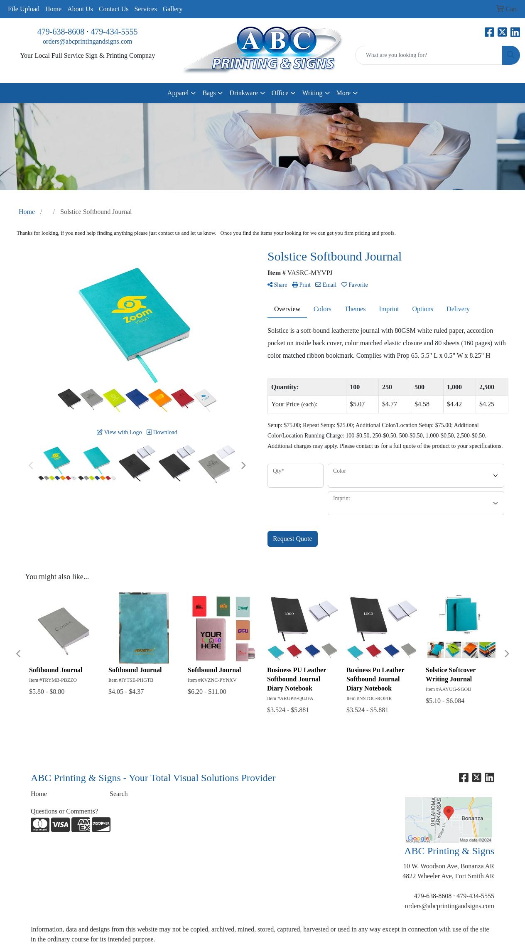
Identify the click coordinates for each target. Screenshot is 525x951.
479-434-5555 (114, 31)
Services (145, 8)
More (343, 92)
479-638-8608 (60, 31)
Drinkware (243, 92)
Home (53, 8)
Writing (312, 92)
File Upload (23, 8)
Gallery (173, 8)
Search (119, 793)
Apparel (178, 92)
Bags (209, 92)
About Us (80, 8)
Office (280, 92)
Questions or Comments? (64, 811)
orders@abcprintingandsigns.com (87, 41)
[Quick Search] (429, 55)
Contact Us (114, 8)
